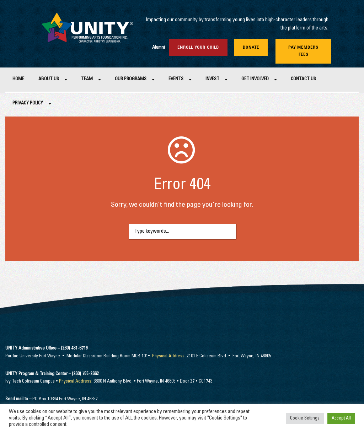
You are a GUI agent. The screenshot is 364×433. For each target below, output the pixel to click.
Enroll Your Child (198, 47)
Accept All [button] (341, 418)
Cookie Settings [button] (305, 418)
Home (18, 79)
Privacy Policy (27, 103)
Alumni (158, 47)
